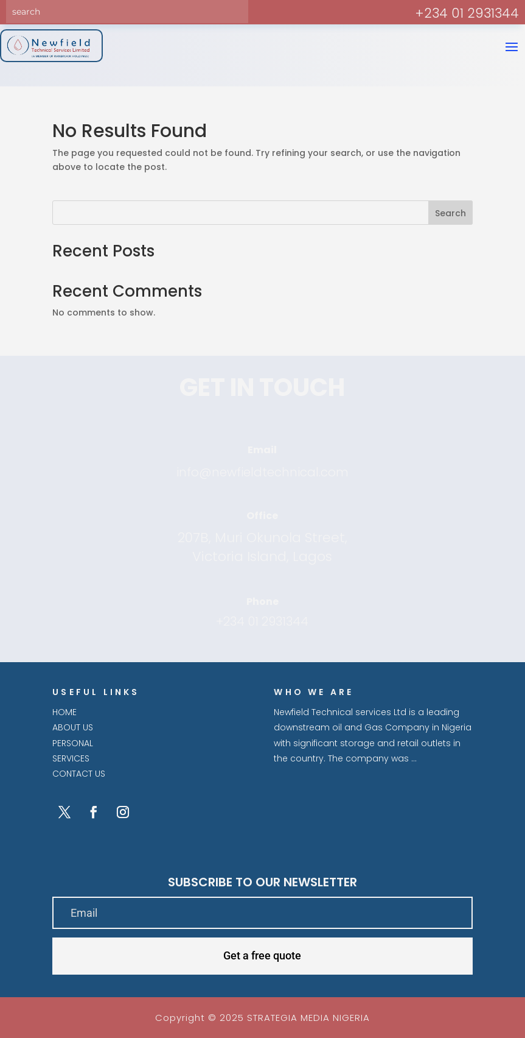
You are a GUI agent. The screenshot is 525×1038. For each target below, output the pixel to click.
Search (450, 213)
